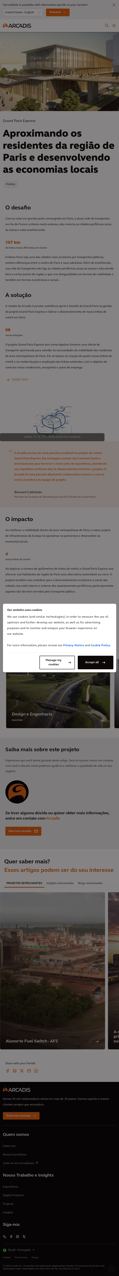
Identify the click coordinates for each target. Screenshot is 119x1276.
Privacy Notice (73, 645)
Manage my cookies (54, 662)
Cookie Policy (100, 645)
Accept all (92, 662)
